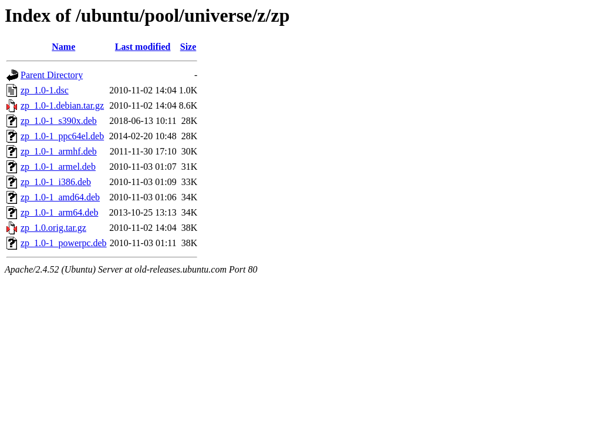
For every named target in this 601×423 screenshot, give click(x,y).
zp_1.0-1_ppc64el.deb (62, 136)
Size (188, 47)
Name (63, 47)
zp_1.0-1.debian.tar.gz (62, 105)
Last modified (143, 47)
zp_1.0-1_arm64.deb (59, 212)
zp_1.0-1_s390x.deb (59, 121)
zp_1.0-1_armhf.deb (59, 151)
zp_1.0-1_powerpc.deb (64, 243)
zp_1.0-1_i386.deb (56, 182)
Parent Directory (52, 75)
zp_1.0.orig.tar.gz (53, 228)
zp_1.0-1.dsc (45, 90)
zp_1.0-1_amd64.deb (60, 197)
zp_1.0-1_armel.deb (58, 167)
